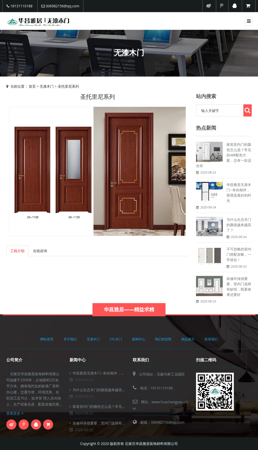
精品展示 (188, 339)
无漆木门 (47, 86)
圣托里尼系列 (68, 86)
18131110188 (20, 6)
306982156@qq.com (60, 6)
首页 (32, 86)
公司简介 (14, 360)
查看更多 (14, 413)
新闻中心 (138, 339)
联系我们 (211, 339)
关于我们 (70, 339)
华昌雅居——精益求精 (129, 313)
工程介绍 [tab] (17, 250)
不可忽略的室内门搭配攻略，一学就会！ (239, 254)
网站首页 (46, 339)
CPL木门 (116, 339)
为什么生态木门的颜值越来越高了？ (239, 224)
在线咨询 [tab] (40, 250)
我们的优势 (163, 339)
